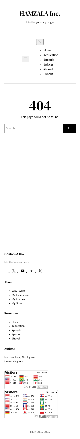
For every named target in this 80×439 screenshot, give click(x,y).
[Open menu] (25, 59)
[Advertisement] (42, 199)
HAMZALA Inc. (40, 13)
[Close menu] (40, 42)
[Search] (69, 128)
